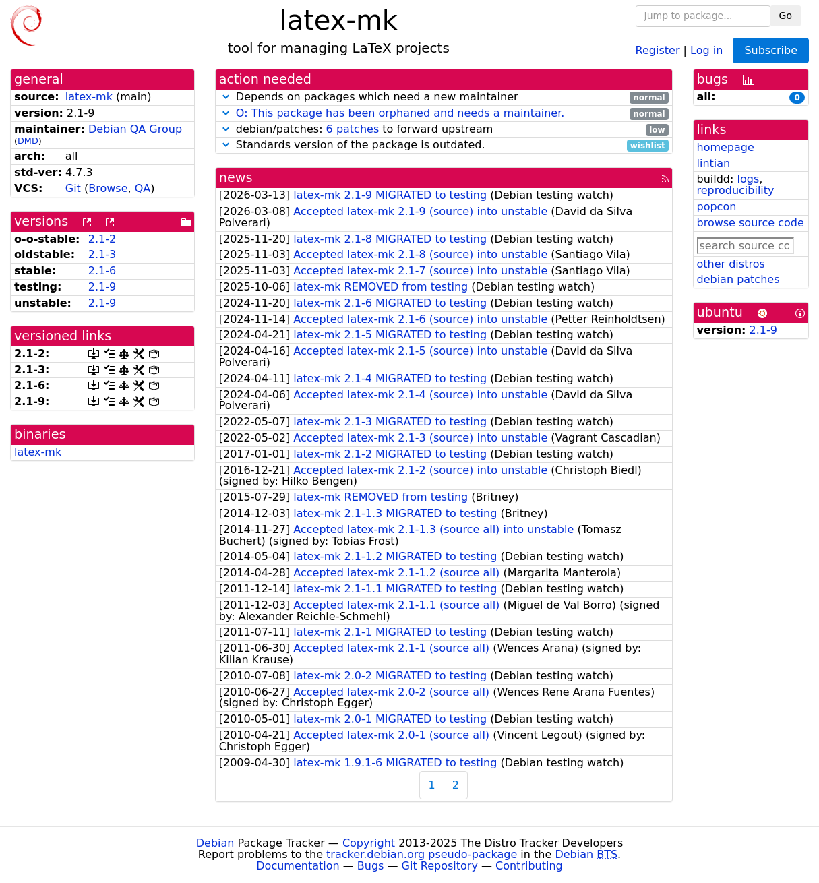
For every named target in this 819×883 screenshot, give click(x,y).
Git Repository (440, 865)
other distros (731, 263)
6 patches (353, 129)
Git (73, 188)
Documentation (297, 865)
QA (143, 188)
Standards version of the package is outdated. (444, 145)
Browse (107, 188)
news (236, 177)
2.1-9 (102, 286)
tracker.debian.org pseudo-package (421, 854)
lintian (714, 163)
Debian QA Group (135, 129)
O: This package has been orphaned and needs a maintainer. (400, 112)
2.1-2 (102, 239)
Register (658, 49)
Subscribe (770, 50)
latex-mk (89, 96)
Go (785, 15)
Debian (215, 842)
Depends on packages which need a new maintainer (444, 97)
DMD (28, 140)
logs (748, 179)
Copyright (368, 842)
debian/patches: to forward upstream (444, 129)
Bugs (370, 865)
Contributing (529, 865)
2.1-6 (102, 270)
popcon (717, 206)
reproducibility (736, 190)
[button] (225, 96)
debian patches (738, 279)
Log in (706, 49)
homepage (725, 147)
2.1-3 (102, 254)
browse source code (750, 222)
